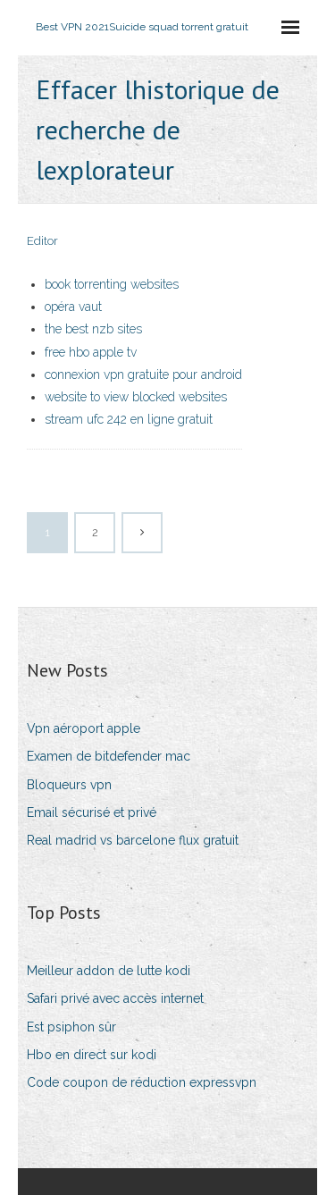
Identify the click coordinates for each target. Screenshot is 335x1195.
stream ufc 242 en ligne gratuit (129, 419)
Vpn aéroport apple (83, 728)
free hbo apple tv (91, 352)
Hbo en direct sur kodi (91, 1055)
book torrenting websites (112, 284)
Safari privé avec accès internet (115, 998)
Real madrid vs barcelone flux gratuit (133, 840)
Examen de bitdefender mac (108, 756)
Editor (42, 241)
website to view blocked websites (136, 397)
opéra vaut (73, 306)
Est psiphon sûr (71, 1027)
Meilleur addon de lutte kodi (108, 971)
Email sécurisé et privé (91, 812)
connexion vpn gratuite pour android (143, 374)
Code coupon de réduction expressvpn (141, 1082)
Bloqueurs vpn (69, 785)
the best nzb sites (93, 329)
